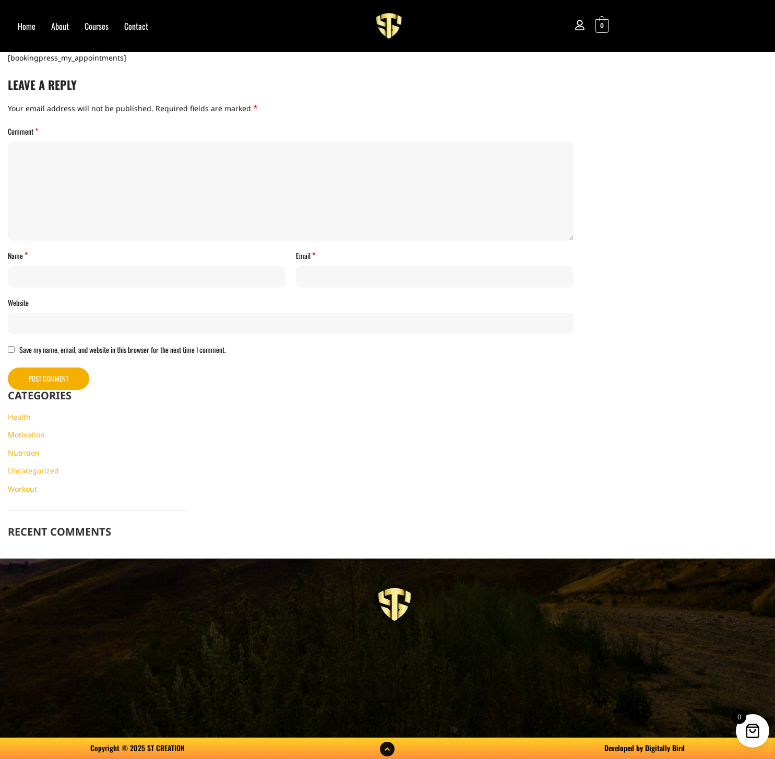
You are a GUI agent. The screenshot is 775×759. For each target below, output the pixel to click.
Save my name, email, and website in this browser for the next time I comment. (122, 349)
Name (18, 255)
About (60, 26)
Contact (136, 26)
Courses (97, 26)
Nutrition (24, 453)
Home (26, 26)
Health (19, 417)
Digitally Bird (665, 747)
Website (18, 302)
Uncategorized (33, 471)
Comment (23, 131)
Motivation (26, 435)
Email (305, 255)
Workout (22, 489)
